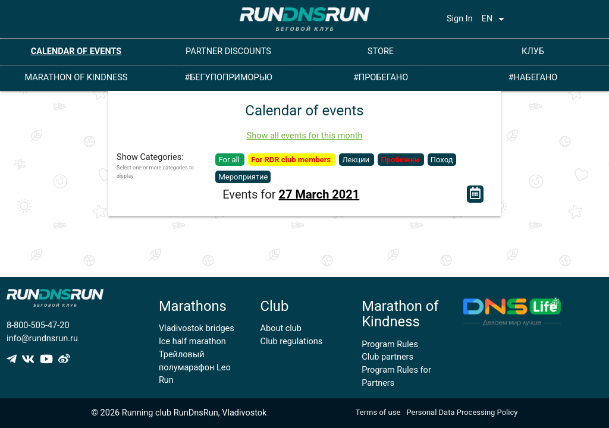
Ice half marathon (192, 341)
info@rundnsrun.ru (42, 338)
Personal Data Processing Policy (461, 412)
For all (229, 159)
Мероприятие (243, 176)
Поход (442, 159)
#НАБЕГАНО (533, 78)
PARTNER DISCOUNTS (228, 51)
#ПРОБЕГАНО (380, 78)
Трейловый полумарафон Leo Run (195, 368)
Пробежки (400, 159)
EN (495, 19)
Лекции (356, 159)
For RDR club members (291, 159)
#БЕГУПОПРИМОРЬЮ (228, 78)
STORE (381, 51)
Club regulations (291, 341)
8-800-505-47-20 (38, 325)
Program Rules (390, 344)
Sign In (460, 19)
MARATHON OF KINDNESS (76, 78)
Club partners (387, 357)
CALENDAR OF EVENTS (76, 51)
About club (281, 328)
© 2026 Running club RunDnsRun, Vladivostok (179, 413)
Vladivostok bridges (196, 328)
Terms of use (378, 412)
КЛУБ (533, 51)
